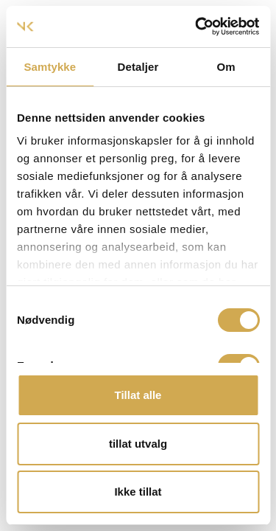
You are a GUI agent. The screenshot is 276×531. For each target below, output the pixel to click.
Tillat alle (138, 395)
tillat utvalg (138, 443)
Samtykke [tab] (50, 66)
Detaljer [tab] (138, 66)
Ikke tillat (137, 491)
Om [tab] (226, 66)
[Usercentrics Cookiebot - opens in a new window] (196, 26)
